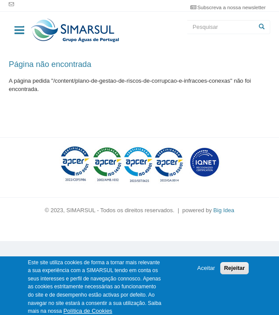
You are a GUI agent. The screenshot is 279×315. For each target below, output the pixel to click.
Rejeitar (234, 271)
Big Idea (223, 210)
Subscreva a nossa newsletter (231, 7)
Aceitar (206, 271)
